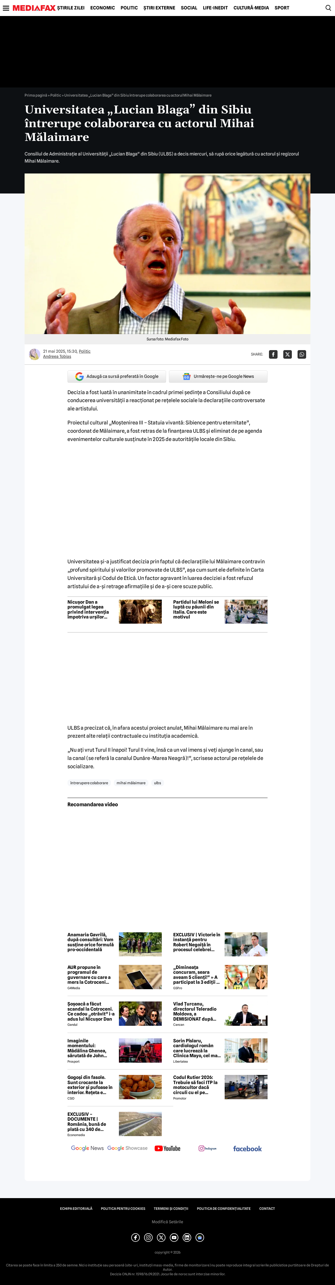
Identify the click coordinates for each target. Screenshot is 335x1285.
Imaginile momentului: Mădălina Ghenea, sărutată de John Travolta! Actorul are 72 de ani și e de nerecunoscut (89, 1048)
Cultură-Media (251, 8)
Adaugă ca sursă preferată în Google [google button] (116, 376)
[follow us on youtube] (167, 1149)
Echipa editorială (76, 1209)
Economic (102, 8)
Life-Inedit (215, 8)
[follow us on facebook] (248, 1149)
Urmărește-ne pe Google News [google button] (218, 376)
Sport (282, 8)
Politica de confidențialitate (224, 1209)
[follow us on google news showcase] (127, 1149)
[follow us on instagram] (208, 1149)
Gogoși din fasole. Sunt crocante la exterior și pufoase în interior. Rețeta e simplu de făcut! (90, 1085)
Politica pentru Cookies (123, 1209)
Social (189, 8)
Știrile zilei (71, 8)
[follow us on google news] (87, 1149)
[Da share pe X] (287, 354)
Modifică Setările (167, 1222)
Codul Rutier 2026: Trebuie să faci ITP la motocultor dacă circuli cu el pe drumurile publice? (195, 1085)
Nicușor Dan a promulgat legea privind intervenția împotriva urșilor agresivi (88, 610)
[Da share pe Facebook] (273, 354)
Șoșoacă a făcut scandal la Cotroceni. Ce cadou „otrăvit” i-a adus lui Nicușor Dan (91, 1011)
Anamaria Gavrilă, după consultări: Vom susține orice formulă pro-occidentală (90, 942)
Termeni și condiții (171, 1209)
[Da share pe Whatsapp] (302, 354)
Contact (267, 1209)
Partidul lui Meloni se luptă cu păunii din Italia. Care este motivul (196, 610)
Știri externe (159, 8)
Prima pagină (36, 95)
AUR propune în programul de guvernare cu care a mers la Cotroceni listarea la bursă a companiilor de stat (89, 975)
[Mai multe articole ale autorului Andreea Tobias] (34, 354)
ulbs (157, 783)
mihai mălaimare (131, 783)
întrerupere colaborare (89, 783)
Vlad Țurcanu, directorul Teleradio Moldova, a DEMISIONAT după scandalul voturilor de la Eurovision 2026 (197, 1011)
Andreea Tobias (57, 356)
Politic (129, 8)
